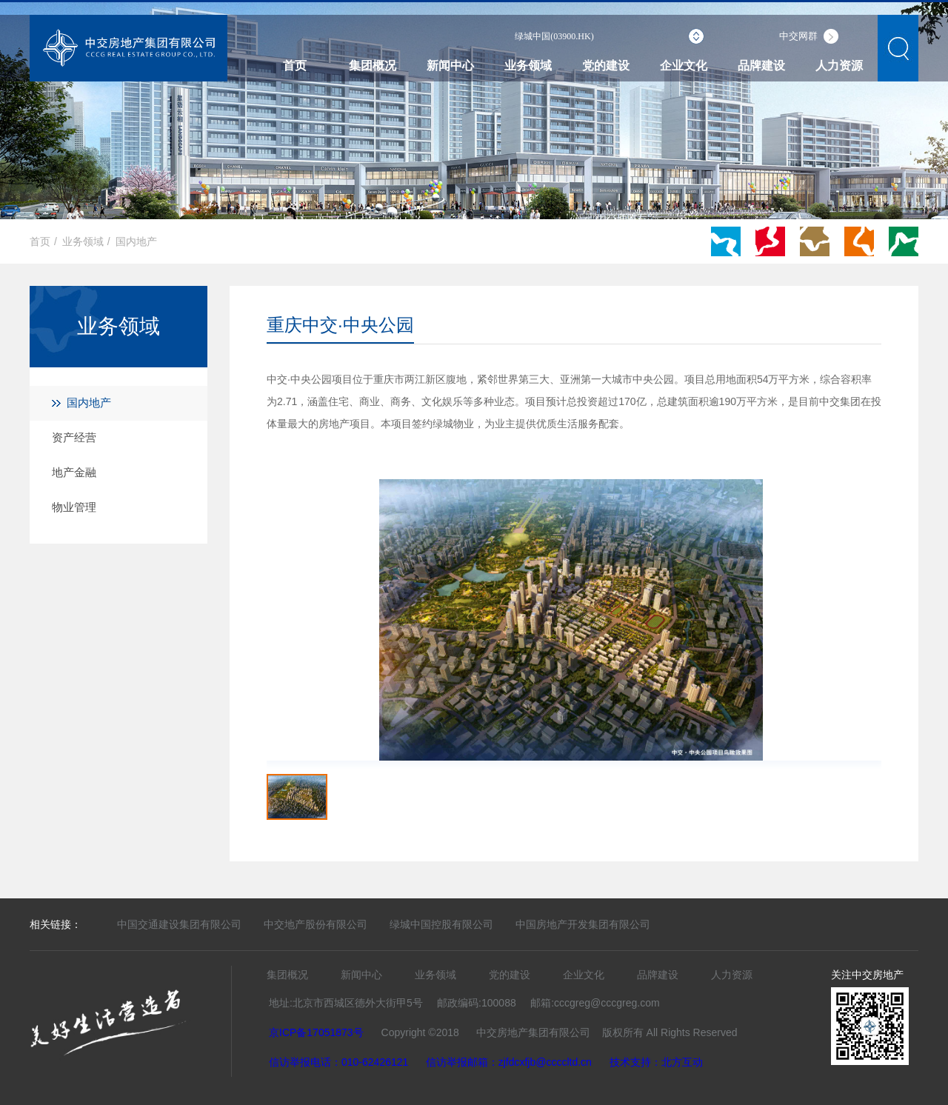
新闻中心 (450, 65)
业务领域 (528, 65)
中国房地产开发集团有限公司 (582, 924)
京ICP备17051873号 (316, 1032)
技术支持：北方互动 (656, 1062)
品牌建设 (761, 65)
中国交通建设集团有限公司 (179, 924)
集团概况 (372, 65)
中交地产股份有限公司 (315, 924)
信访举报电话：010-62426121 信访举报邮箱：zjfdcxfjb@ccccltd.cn (430, 1062)
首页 (295, 65)
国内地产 (136, 241)
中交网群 (798, 35)
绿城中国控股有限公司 (441, 924)
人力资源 (839, 65)
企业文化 (683, 65)
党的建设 (606, 65)
